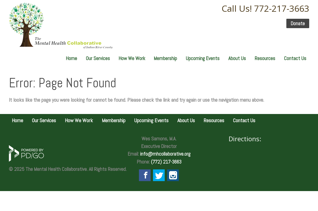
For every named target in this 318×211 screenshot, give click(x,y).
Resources (265, 58)
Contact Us (295, 58)
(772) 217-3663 (166, 162)
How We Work (132, 58)
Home (71, 58)
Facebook (145, 175)
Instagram (173, 175)
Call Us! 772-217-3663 (265, 8)
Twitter (159, 175)
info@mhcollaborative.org (165, 154)
